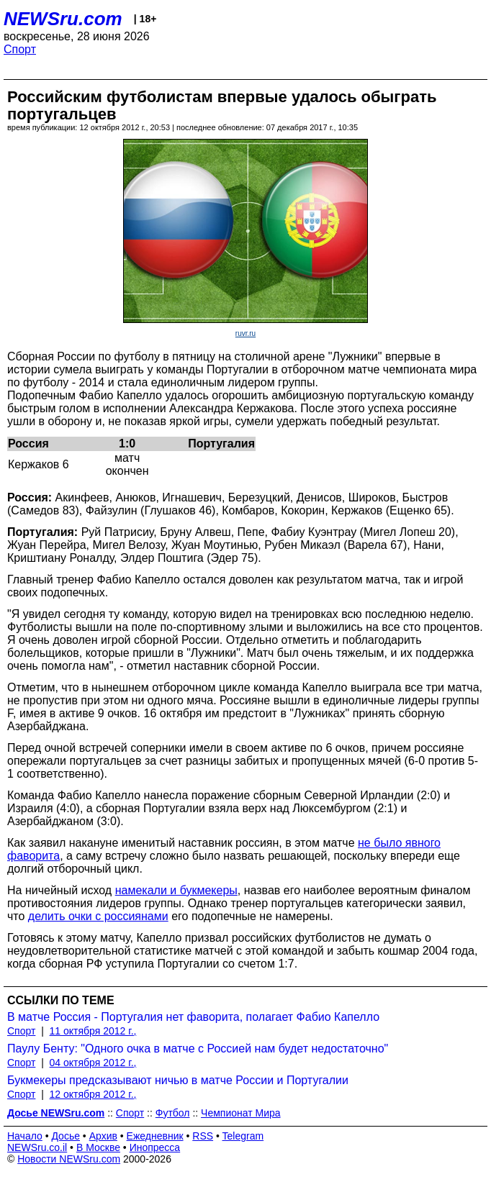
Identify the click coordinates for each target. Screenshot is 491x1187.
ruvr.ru (245, 333)
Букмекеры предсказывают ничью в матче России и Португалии (177, 1080)
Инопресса (155, 1147)
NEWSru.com (63, 18)
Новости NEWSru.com (68, 1159)
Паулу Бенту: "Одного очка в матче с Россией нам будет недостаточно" (197, 1048)
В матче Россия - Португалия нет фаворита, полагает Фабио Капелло (193, 1017)
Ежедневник (155, 1136)
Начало (24, 1136)
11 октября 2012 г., (93, 1031)
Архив (103, 1136)
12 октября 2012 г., (93, 1094)
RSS (202, 1136)
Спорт (20, 49)
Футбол (173, 1113)
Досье (65, 1136)
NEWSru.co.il (37, 1147)
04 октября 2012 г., (93, 1062)
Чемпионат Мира (241, 1113)
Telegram (243, 1136)
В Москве (98, 1147)
